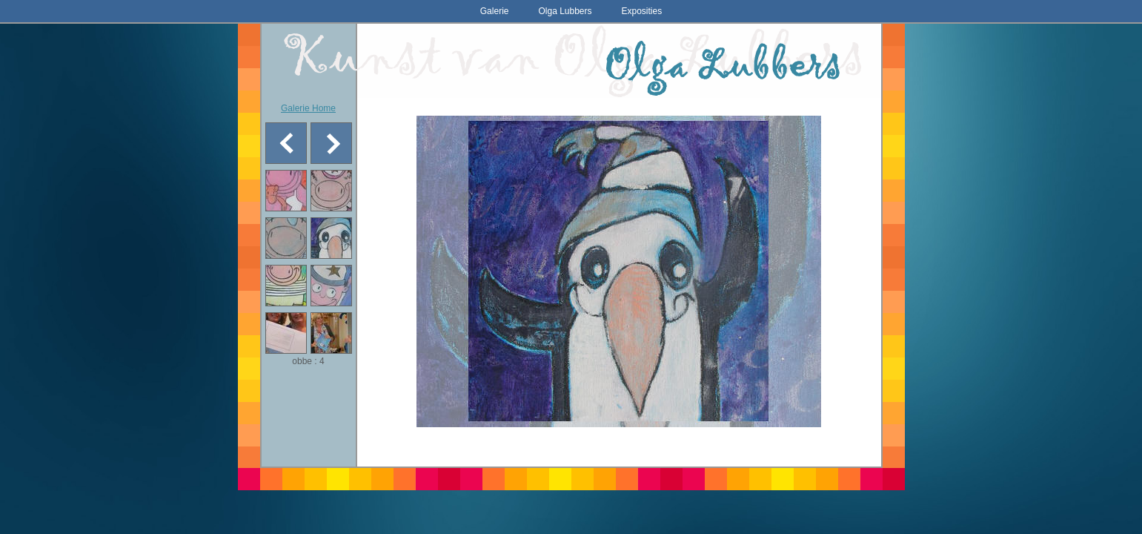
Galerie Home (308, 108)
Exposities (642, 11)
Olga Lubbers (564, 11)
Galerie (494, 11)
